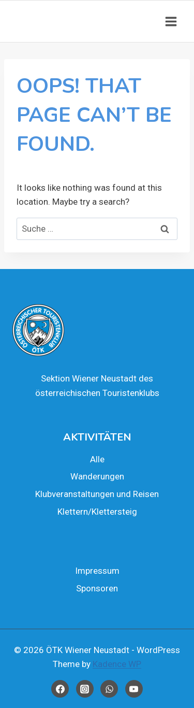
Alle (97, 459)
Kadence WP (117, 664)
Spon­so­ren (97, 588)
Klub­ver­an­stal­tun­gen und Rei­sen (97, 494)
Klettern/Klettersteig (97, 511)
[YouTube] (134, 689)
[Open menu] (171, 21)
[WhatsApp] (109, 689)
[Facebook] (60, 689)
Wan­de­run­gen (97, 476)
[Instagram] (85, 689)
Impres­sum (97, 570)
